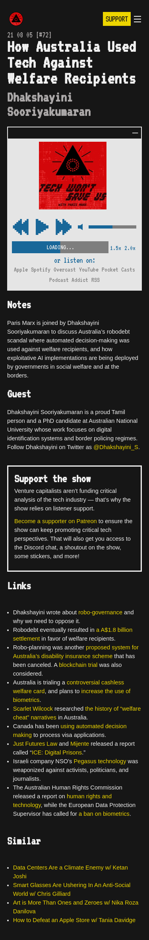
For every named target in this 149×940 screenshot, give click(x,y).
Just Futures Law (35, 744)
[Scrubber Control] (60, 246)
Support (117, 19)
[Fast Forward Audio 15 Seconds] (21, 227)
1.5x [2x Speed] (115, 248)
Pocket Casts (118, 269)
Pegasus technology (100, 761)
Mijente (79, 744)
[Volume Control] (112, 227)
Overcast (65, 269)
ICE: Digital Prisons (57, 752)
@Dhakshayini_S (115, 447)
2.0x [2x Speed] (129, 248)
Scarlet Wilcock (33, 708)
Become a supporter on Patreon (55, 521)
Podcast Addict (68, 279)
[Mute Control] (80, 227)
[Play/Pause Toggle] (42, 227)
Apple (21, 269)
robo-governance (100, 612)
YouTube (89, 269)
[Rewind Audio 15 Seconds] (64, 227)
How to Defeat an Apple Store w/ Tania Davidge (74, 920)
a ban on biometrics (104, 814)
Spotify (40, 269)
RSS (95, 279)
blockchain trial (78, 665)
